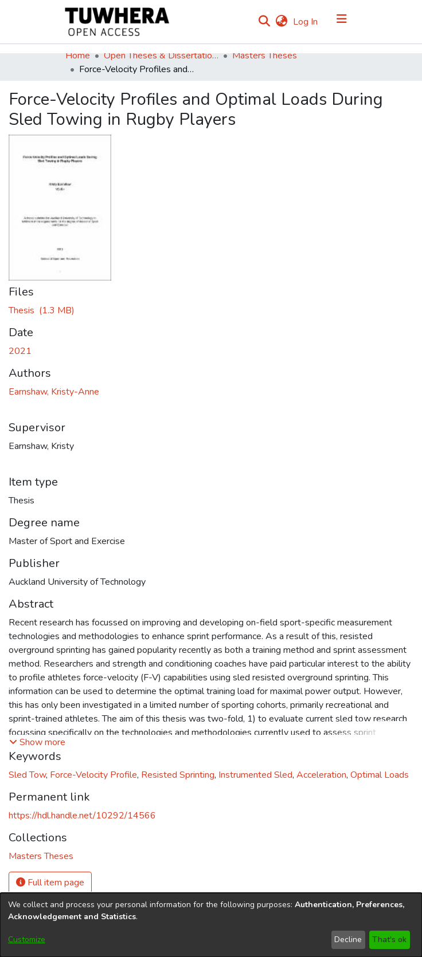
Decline (348, 939)
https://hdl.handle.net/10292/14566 (82, 815)
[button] (37, 742)
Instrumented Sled (255, 775)
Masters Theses (264, 55)
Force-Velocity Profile (93, 775)
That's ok (389, 939)
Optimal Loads (379, 775)
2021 (20, 351)
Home (77, 55)
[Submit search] (264, 22)
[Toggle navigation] (341, 22)
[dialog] (211, 925)
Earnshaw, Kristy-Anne (54, 391)
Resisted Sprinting (177, 775)
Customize (26, 939)
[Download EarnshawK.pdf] (42, 310)
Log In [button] (306, 21)
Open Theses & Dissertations (161, 55)
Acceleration (321, 775)
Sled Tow (27, 775)
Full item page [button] (50, 882)
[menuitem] (281, 22)
